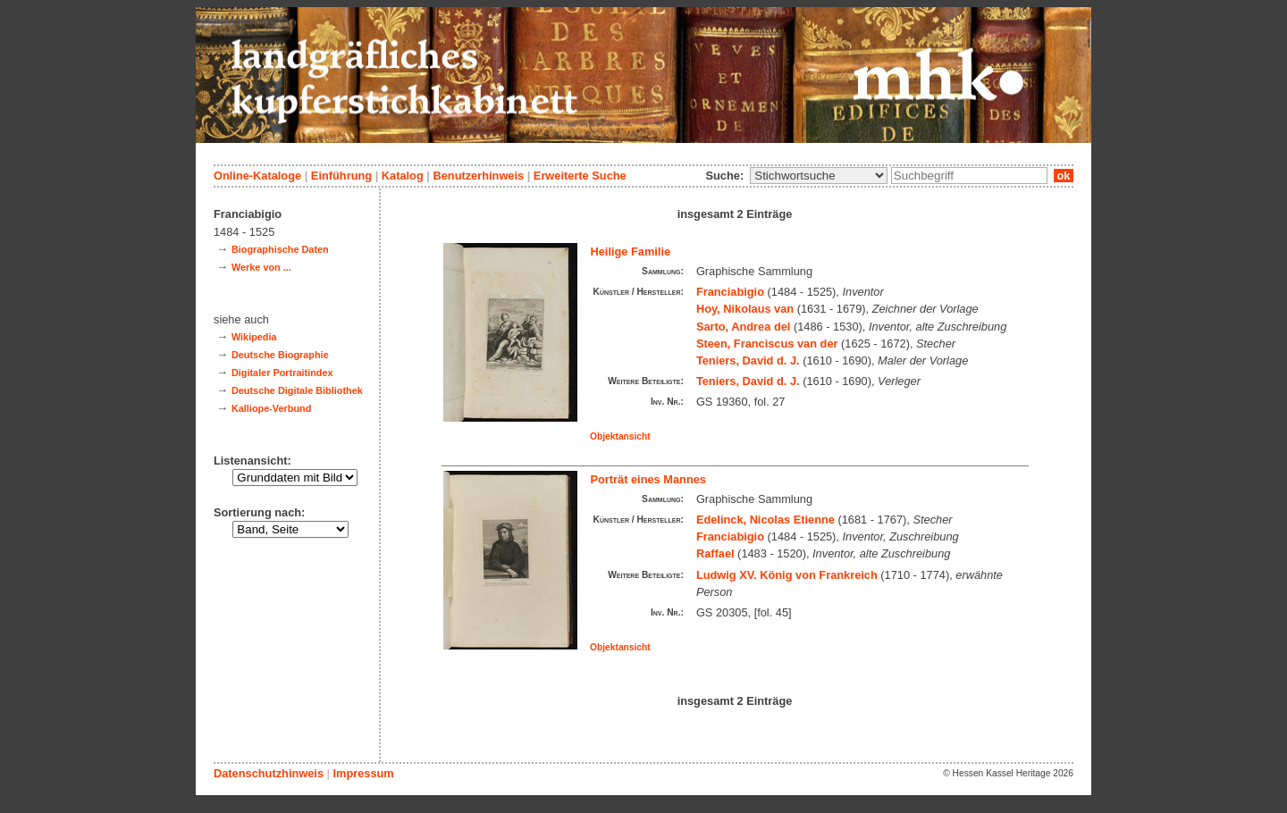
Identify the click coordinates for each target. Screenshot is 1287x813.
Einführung (341, 175)
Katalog (403, 175)
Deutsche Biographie (280, 354)
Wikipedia (254, 336)
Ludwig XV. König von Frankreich (787, 575)
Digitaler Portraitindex (282, 372)
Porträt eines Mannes (648, 479)
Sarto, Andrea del (743, 326)
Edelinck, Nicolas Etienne (765, 519)
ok (1063, 175)
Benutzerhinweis (478, 175)
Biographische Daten (280, 249)
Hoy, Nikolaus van (745, 308)
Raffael (715, 553)
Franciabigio (730, 291)
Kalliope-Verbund (271, 408)
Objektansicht (620, 436)
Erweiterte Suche (580, 175)
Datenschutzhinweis (269, 773)
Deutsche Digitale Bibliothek (297, 390)
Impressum (362, 773)
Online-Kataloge (257, 175)
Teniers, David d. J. (748, 360)
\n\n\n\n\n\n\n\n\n (818, 175)
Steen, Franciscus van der (767, 343)
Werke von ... (261, 267)
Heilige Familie (631, 251)
